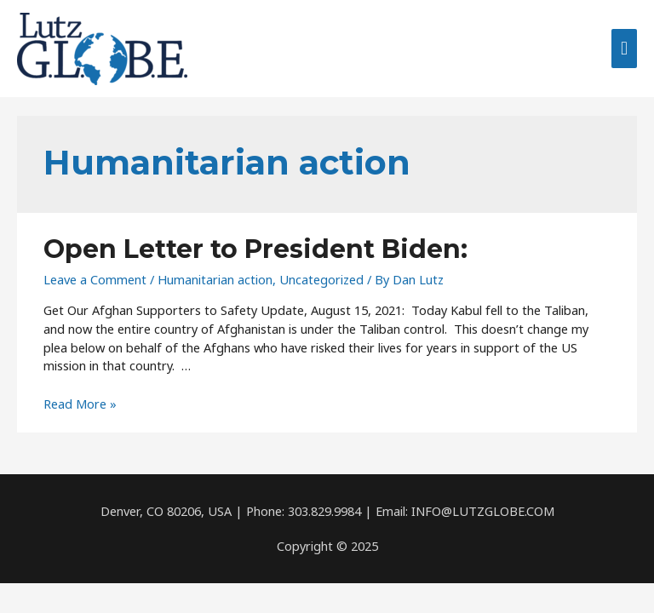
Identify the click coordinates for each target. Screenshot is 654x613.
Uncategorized (321, 279)
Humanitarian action (215, 279)
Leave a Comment (94, 279)
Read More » (80, 403)
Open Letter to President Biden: (255, 249)
